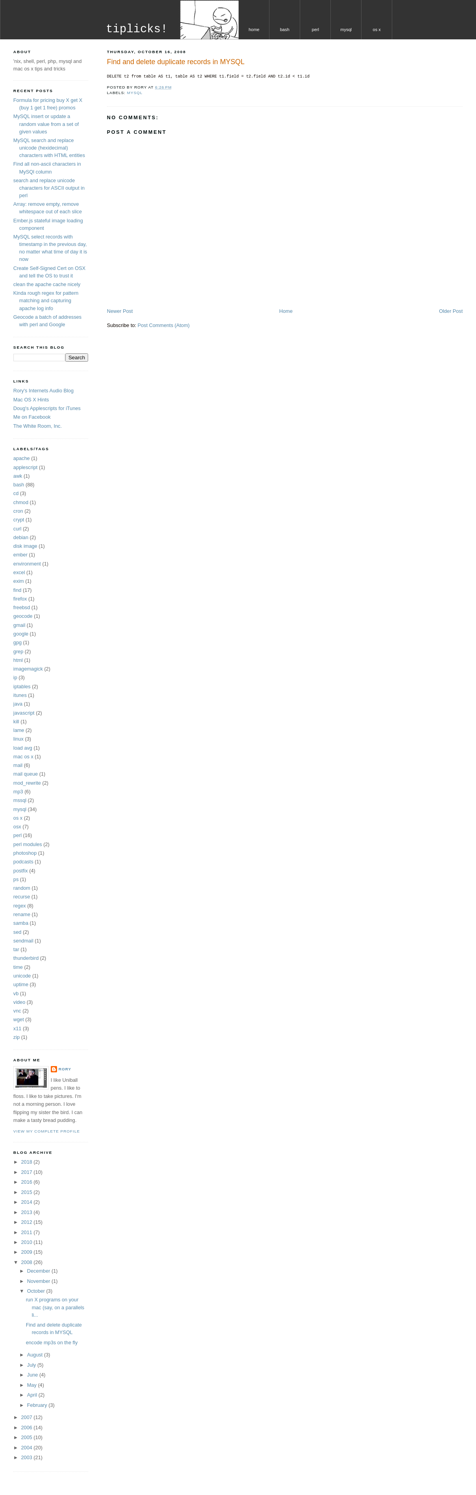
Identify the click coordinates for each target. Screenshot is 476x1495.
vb (15, 993)
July (32, 1365)
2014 (27, 1202)
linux (18, 739)
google (20, 634)
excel (19, 572)
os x (377, 29)
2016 (27, 1182)
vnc (17, 1011)
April (33, 1395)
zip (16, 1037)
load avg (22, 748)
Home (286, 311)
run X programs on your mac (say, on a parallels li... (55, 1307)
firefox (20, 599)
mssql (19, 800)
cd (15, 493)
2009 (27, 1252)
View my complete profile (46, 1131)
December (39, 1271)
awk (17, 476)
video (19, 1002)
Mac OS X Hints (31, 400)
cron (18, 511)
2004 (27, 1448)
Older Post (451, 311)
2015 (27, 1192)
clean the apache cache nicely (47, 284)
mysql (346, 29)
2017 (27, 1172)
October (36, 1291)
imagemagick (28, 669)
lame (18, 730)
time (18, 967)
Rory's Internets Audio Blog (43, 391)
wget (18, 1019)
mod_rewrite (27, 783)
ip (15, 677)
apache (21, 458)
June (33, 1375)
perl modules (27, 844)
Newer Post (120, 311)
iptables (22, 686)
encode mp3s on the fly (52, 1342)
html (18, 660)
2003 (27, 1457)
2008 (27, 1262)
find (17, 590)
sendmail (23, 941)
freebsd (21, 607)
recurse (21, 897)
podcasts (23, 862)
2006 (27, 1427)
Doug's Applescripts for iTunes (47, 408)
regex (19, 906)
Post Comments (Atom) (164, 325)
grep (18, 651)
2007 (27, 1417)
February (38, 1405)
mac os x (23, 757)
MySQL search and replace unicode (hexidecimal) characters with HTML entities (49, 147)
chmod (20, 502)
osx (17, 827)
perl (315, 29)
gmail (19, 625)
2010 (27, 1242)
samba (20, 923)
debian (20, 537)
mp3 (18, 792)
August (35, 1355)
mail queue (25, 774)
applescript (25, 467)
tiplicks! (137, 29)
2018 (27, 1162)
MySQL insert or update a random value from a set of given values (46, 123)
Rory (65, 1069)
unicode (22, 976)
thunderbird (26, 958)
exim (18, 581)
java (17, 704)
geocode (23, 616)
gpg (17, 642)
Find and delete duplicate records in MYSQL (176, 62)
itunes (20, 695)
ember (20, 555)
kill (16, 721)
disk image (25, 546)
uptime (20, 984)
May (32, 1385)
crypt (18, 520)
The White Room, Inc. (37, 426)
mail (17, 765)
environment (27, 564)
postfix (20, 871)
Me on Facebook (32, 417)
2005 (27, 1437)
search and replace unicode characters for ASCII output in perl (49, 187)
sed (17, 932)
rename (21, 914)
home (254, 29)
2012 (27, 1222)
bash (285, 29)
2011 (27, 1232)
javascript (24, 713)
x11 (17, 1028)
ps (15, 879)
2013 (27, 1212)
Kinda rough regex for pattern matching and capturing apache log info (46, 300)
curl (17, 529)
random (21, 888)
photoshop (25, 853)
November (39, 1281)
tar (16, 949)
